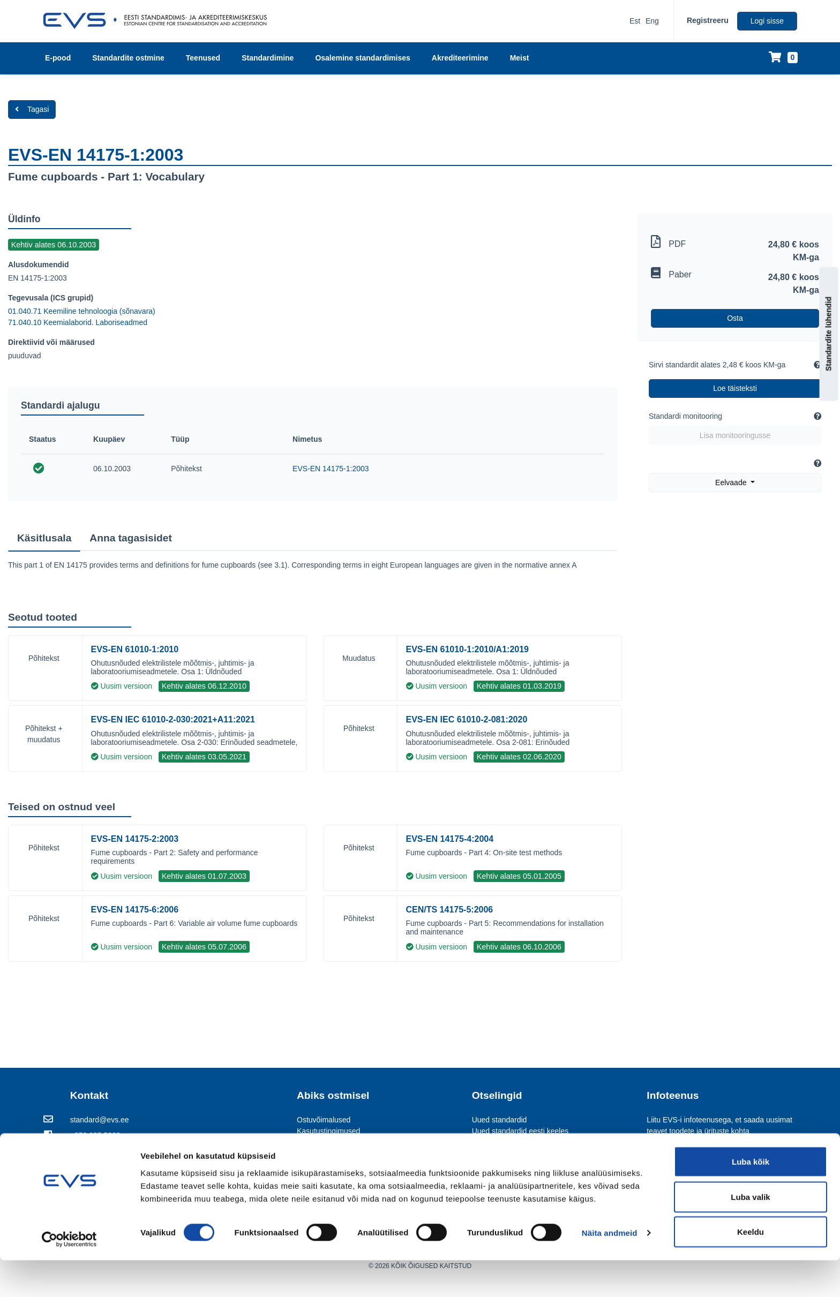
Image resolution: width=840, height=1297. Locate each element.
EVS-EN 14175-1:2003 (330, 468)
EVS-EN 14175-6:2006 (135, 909)
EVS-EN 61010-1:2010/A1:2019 (467, 649)
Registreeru (708, 20)
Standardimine (268, 58)
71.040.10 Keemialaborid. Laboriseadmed (77, 322)
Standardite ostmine (128, 58)
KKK (304, 1153)
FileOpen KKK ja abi (330, 1164)
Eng (652, 21)
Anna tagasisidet (130, 538)
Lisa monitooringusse (735, 435)
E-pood (58, 58)
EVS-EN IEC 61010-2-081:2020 (467, 719)
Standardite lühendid (828, 333)
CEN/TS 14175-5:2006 (449, 909)
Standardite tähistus (330, 1142)
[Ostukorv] (783, 58)
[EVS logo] (158, 21)
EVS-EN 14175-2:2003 (135, 838)
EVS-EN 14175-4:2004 (450, 838)
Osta (735, 318)
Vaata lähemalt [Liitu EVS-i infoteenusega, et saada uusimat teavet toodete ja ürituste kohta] (726, 1159)
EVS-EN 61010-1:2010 (135, 649)
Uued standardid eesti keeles (520, 1131)
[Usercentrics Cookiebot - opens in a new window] (69, 1276)
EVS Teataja (492, 1153)
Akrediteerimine (460, 58)
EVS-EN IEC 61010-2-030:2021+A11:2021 (173, 719)
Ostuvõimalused (323, 1119)
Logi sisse (767, 21)
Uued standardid (499, 1119)
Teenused (203, 58)
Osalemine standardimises (362, 58)
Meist (519, 58)
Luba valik (750, 1233)
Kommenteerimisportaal (511, 1142)
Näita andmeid (610, 1269)
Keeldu (750, 1268)
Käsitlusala (44, 538)
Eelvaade (731, 482)
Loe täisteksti (735, 388)
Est (634, 21)
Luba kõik (750, 1198)
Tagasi (32, 109)
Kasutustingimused (328, 1131)
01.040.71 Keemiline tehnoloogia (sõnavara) (81, 311)
